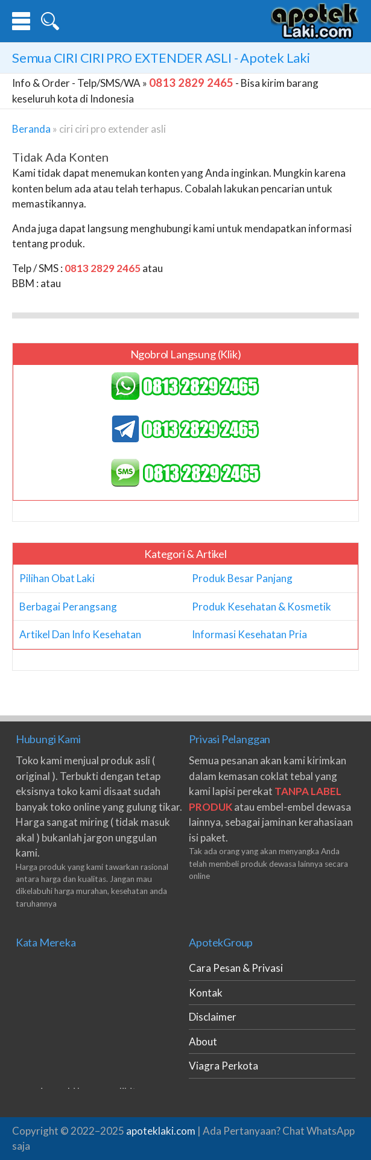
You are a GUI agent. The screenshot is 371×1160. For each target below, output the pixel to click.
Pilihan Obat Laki (57, 578)
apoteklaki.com (160, 1130)
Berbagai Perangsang (68, 606)
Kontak (206, 992)
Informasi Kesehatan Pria (249, 634)
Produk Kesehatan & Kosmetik (261, 606)
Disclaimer (212, 1016)
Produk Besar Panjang (242, 578)
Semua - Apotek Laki (161, 57)
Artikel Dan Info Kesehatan (80, 634)
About (203, 1041)
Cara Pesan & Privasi (236, 968)
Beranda (31, 128)
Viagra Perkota (223, 1065)
